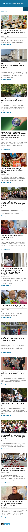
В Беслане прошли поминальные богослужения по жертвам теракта (13, 469)
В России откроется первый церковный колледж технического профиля (12, 65)
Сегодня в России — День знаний (12, 403)
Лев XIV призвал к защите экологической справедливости (12, 99)
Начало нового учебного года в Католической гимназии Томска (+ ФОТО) (12, 170)
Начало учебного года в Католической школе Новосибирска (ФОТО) (13, 203)
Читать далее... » (6, 44)
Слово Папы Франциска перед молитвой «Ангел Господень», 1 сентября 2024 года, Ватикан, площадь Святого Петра (12, 271)
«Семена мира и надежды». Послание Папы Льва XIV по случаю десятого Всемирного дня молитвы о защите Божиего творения (13, 134)
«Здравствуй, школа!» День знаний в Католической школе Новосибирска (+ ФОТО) (13, 436)
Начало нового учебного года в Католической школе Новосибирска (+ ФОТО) (13, 32)
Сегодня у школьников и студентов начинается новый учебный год (13, 306)
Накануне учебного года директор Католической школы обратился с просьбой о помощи (12, 503)
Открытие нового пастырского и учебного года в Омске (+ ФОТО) (12, 372)
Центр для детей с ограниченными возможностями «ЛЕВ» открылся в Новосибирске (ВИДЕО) (13, 338)
